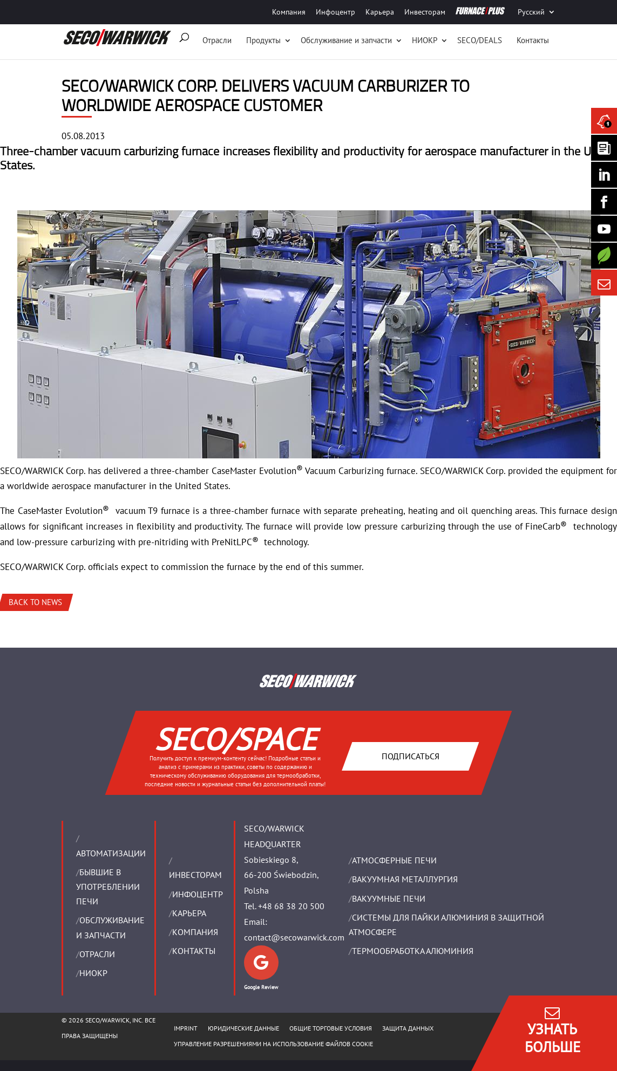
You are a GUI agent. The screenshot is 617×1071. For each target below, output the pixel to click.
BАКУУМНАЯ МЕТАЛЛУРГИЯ (405, 879)
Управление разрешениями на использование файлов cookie (273, 1044)
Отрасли (217, 40)
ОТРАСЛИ (97, 954)
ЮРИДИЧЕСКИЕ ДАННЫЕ (243, 1028)
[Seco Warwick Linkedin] (604, 175)
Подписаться (410, 755)
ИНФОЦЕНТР (197, 894)
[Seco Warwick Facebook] (604, 202)
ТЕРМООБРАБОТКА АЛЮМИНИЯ (412, 950)
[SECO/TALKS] (604, 229)
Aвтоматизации (111, 853)
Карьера (379, 12)
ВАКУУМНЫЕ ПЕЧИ (388, 898)
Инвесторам (424, 12)
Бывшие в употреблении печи (108, 887)
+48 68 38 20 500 (291, 906)
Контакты (533, 40)
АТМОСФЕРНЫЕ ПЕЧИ (394, 860)
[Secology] (604, 256)
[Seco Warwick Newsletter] (604, 148)
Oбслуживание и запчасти (346, 40)
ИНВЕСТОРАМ (195, 874)
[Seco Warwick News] (604, 121)
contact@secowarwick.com (294, 937)
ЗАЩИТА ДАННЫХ (407, 1028)
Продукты (263, 40)
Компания (289, 12)
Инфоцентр (335, 12)
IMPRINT (186, 1028)
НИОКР (424, 40)
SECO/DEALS (479, 40)
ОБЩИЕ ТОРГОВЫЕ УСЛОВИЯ (330, 1028)
